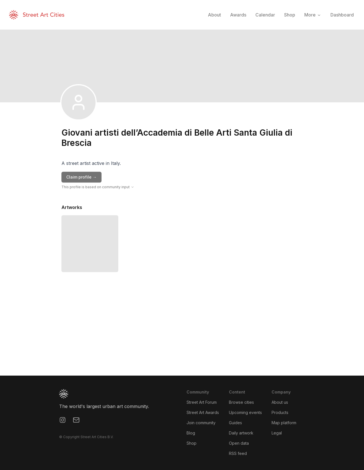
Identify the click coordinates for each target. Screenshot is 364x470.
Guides (235, 422)
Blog (191, 432)
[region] (182, 333)
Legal (277, 432)
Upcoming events (245, 412)
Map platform (284, 422)
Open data (239, 443)
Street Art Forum (202, 402)
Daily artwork (241, 432)
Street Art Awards (203, 412)
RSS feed (238, 453)
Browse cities (241, 402)
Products (280, 412)
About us (280, 402)
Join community (201, 422)
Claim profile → (81, 177)
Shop (192, 443)
